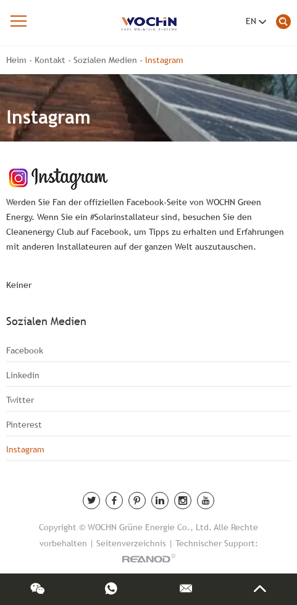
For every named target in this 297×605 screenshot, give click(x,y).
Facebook (24, 350)
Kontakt (50, 60)
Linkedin (23, 375)
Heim (16, 60)
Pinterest (24, 424)
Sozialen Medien (105, 60)
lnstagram (164, 60)
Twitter (20, 400)
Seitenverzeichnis (131, 543)
